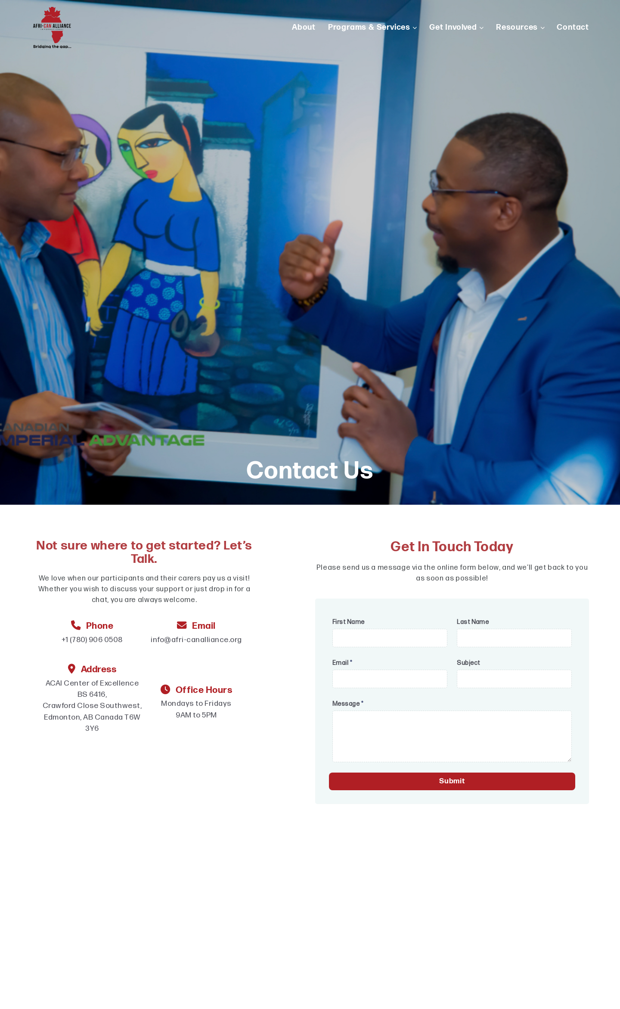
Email (342, 663)
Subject (468, 663)
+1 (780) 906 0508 (92, 639)
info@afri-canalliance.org (196, 639)
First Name (348, 622)
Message (347, 704)
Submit (452, 781)
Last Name (473, 622)
